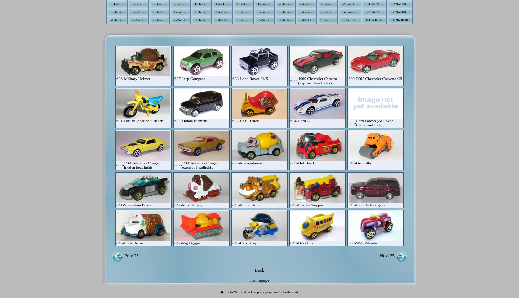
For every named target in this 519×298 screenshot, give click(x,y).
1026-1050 (399, 20)
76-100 (179, 4)
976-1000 (349, 20)
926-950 (306, 20)
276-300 (349, 4)
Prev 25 (125, 255)
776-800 (180, 20)
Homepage (259, 280)
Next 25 (393, 255)
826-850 (222, 20)
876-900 (264, 20)
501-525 (242, 12)
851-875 (242, 20)
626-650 (349, 12)
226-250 (306, 4)
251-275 (326, 4)
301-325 (373, 4)
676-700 (399, 12)
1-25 (117, 4)
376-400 (138, 12)
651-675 (373, 12)
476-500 (222, 12)
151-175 (242, 4)
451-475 (201, 12)
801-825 (201, 20)
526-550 (264, 12)
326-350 (399, 4)
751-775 (158, 20)
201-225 (285, 4)
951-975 (326, 20)
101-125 (201, 4)
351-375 (117, 12)
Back (259, 270)
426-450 (180, 12)
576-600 (306, 12)
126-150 (222, 4)
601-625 (326, 12)
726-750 (138, 20)
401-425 (158, 12)
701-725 (117, 20)
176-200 (264, 4)
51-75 (159, 4)
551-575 (285, 12)
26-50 (137, 4)
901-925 (285, 20)
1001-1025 (373, 20)
